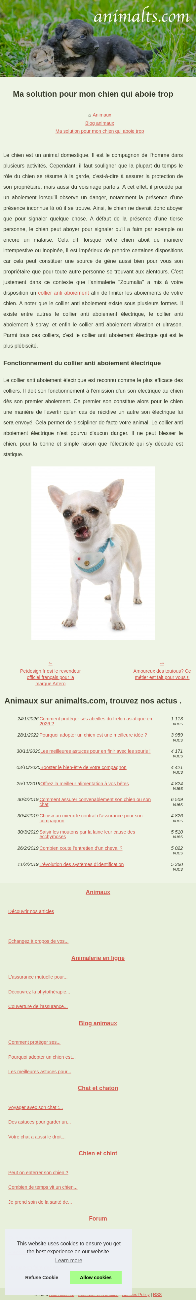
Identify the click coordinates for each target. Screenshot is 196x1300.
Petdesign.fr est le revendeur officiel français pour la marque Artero (50, 677)
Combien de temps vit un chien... (43, 1187)
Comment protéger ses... (34, 1042)
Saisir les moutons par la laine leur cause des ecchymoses (87, 834)
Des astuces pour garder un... (39, 1122)
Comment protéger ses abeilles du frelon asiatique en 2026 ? (95, 721)
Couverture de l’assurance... (38, 1006)
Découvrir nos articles (31, 911)
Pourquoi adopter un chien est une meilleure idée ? (93, 735)
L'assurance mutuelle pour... (38, 977)
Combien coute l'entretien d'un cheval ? (80, 848)
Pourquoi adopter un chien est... (42, 1057)
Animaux (102, 115)
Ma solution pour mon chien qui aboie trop (100, 131)
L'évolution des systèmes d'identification (81, 864)
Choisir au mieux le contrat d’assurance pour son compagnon (90, 818)
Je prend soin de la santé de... (40, 1202)
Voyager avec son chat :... (35, 1107)
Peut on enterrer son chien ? (38, 1172)
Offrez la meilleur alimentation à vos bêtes (84, 783)
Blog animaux (99, 123)
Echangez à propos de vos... (38, 941)
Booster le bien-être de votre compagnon (83, 767)
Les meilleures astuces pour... (39, 1071)
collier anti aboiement (63, 293)
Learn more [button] (68, 1260)
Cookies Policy (136, 1294)
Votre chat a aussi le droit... (37, 1136)
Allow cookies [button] (96, 1277)
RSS (157, 1294)
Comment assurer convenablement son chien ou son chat (95, 802)
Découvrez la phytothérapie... (39, 991)
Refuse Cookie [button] (41, 1277)
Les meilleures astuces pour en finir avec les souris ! (95, 751)
